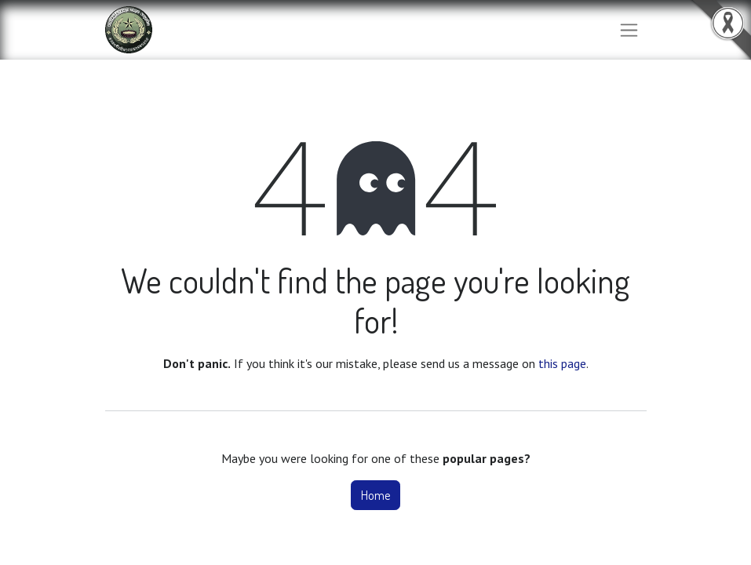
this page (562, 363)
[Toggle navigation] (629, 30)
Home (375, 495)
